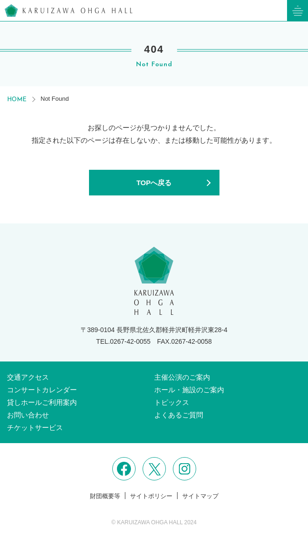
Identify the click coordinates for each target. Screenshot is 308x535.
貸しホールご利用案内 (42, 402)
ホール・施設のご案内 (189, 390)
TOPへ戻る (154, 183)
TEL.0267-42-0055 (123, 341)
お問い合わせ (28, 415)
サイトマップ (200, 496)
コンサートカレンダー (42, 390)
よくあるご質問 (178, 415)
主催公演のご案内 (182, 377)
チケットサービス (35, 427)
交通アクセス (28, 377)
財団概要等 (105, 496)
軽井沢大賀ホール (68, 10)
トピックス (171, 402)
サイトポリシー (151, 496)
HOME (17, 100)
